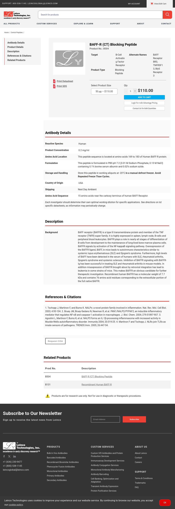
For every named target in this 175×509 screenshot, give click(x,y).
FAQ (137, 487)
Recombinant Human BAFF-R (97, 384)
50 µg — (104, 91)
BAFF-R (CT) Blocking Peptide (97, 376)
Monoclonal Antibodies (57, 471)
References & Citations (19, 55)
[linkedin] (14, 456)
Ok (165, 502)
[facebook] (4, 456)
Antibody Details (15, 42)
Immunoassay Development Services (107, 461)
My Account (134, 4)
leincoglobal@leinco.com (16, 469)
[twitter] (9, 456)
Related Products (16, 60)
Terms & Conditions (144, 478)
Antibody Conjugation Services (105, 465)
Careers (138, 462)
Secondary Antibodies (57, 480)
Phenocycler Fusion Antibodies (61, 467)
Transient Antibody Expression (104, 486)
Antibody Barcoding (100, 474)
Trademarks (140, 483)
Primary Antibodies (55, 476)
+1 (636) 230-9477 (12, 461)
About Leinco (141, 453)
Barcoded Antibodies (56, 458)
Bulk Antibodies (57, 453)
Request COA (55, 341)
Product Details (15, 47)
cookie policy (16, 504)
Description (13, 51)
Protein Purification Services (103, 491)
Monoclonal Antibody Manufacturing (107, 470)
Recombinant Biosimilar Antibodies (63, 462)
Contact (138, 458)
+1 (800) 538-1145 (12, 465)
